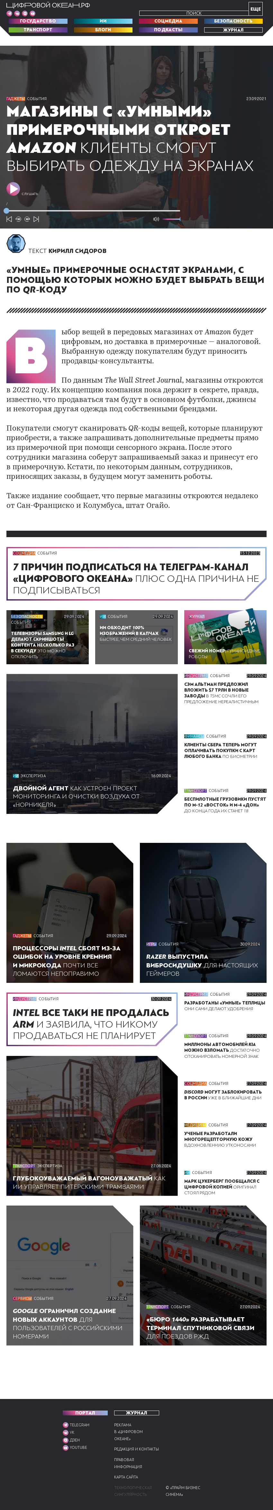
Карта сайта (127, 1477)
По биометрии (221, 761)
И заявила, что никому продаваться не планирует (72, 1049)
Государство (38, 21)
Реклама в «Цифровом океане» (128, 1425)
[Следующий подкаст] (36, 233)
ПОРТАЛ (85, 1405)
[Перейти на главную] (48, 5)
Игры (152, 959)
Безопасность (233, 21)
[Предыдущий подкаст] (9, 233)
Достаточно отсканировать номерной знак (223, 1070)
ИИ (103, 21)
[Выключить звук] (156, 233)
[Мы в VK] (17, 13)
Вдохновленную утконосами (221, 1170)
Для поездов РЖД (202, 1365)
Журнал (233, 30)
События (38, 99)
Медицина (195, 1156)
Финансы (194, 747)
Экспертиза (34, 790)
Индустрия (196, 690)
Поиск (194, 13)
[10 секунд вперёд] (27, 233)
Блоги (103, 30)
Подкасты (168, 30)
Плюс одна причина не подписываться (134, 593)
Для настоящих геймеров (202, 980)
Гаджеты (16, 99)
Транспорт (38, 30)
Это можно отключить (44, 659)
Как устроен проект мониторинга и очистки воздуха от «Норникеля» (78, 811)
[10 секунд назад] (18, 233)
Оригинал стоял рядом (222, 1224)
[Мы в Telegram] (9, 13)
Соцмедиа (168, 21)
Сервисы (23, 1336)
